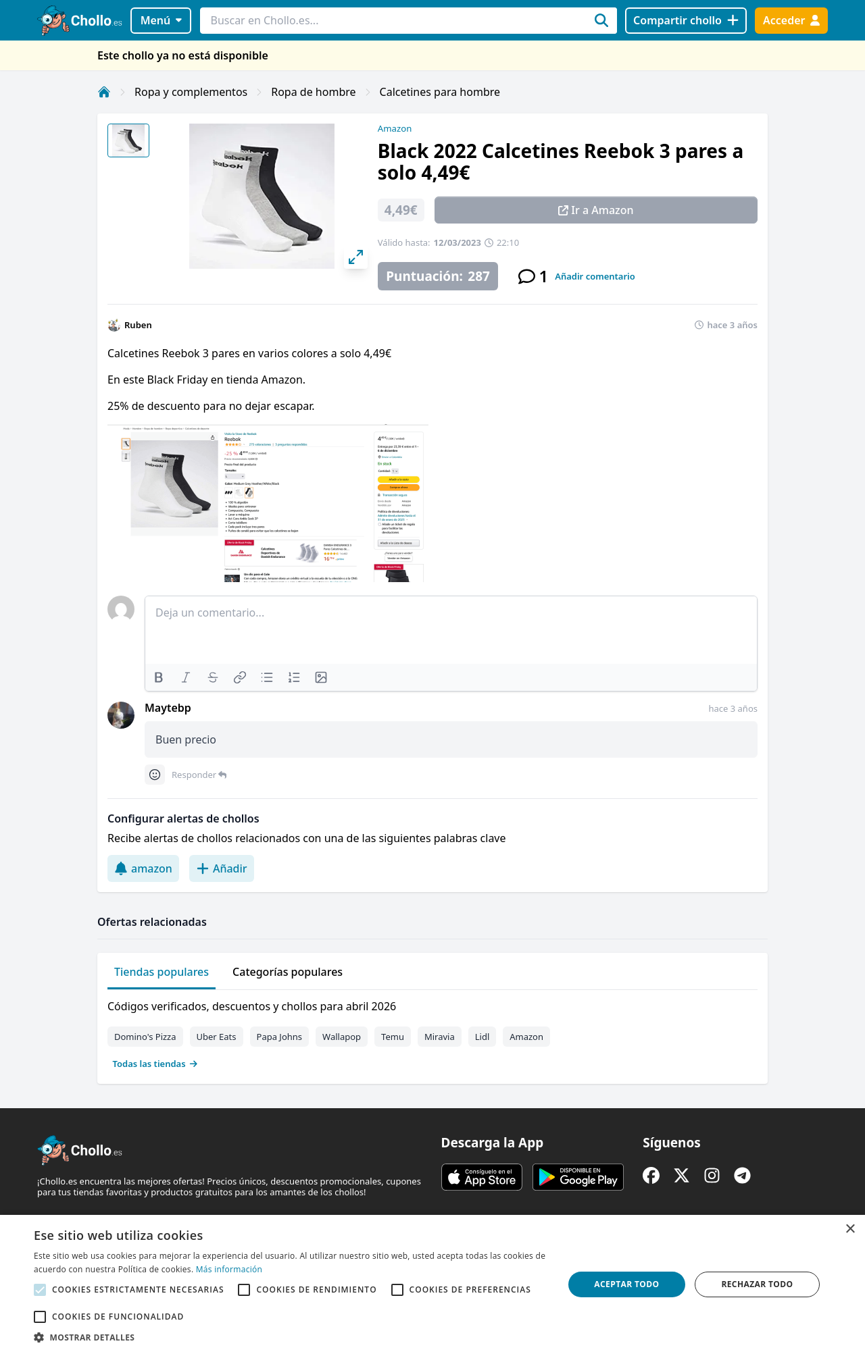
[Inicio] (104, 92)
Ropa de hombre (313, 91)
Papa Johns (280, 1037)
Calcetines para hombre (440, 91)
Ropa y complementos (190, 91)
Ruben (138, 324)
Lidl (482, 1037)
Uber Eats (217, 1037)
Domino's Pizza (145, 1037)
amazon (143, 868)
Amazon (395, 128)
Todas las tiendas (155, 1064)
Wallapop (341, 1037)
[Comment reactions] (155, 774)
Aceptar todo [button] (626, 1284)
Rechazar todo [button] (757, 1284)
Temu (392, 1037)
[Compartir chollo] (685, 20)
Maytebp (168, 707)
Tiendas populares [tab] (161, 971)
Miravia (439, 1037)
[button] (291, 1337)
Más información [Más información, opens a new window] (229, 1269)
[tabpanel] (432, 1032)
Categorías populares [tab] (287, 971)
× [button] (850, 1229)
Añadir (221, 868)
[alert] (432, 1284)
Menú (161, 20)
